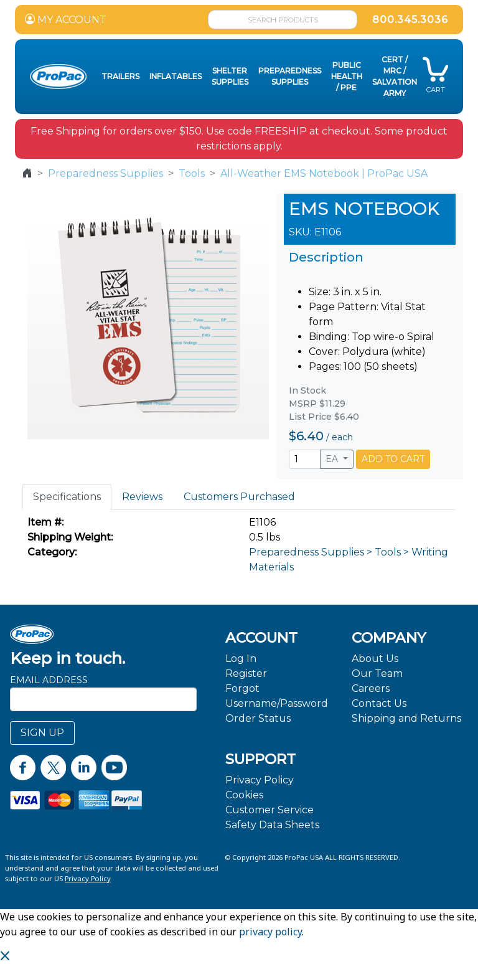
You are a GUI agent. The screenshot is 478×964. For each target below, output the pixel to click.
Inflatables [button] (175, 76)
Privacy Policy (259, 780)
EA (333, 459)
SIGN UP (42, 733)
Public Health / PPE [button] (346, 76)
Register (246, 673)
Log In (240, 658)
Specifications (67, 497)
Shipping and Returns (406, 718)
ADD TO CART (393, 459)
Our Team (377, 673)
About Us (375, 658)
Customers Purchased (239, 497)
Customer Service (269, 810)
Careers (371, 688)
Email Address (49, 680)
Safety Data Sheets (272, 825)
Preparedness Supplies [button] (289, 76)
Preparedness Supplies (105, 173)
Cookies (244, 795)
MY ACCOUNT (65, 20)
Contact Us (379, 703)
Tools (192, 173)
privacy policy (270, 931)
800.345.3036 (410, 20)
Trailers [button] (120, 76)
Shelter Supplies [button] (230, 76)
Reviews (142, 497)
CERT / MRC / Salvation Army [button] (394, 76)
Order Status (258, 718)
